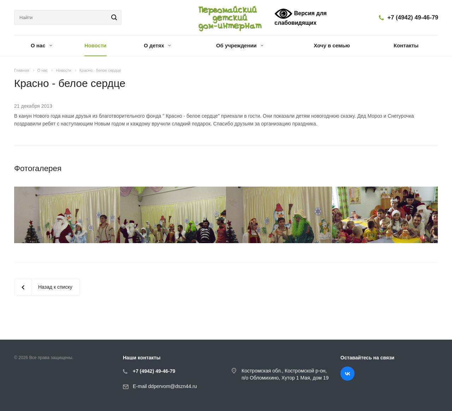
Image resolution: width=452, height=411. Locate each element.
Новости (95, 45)
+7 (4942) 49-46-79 (412, 17)
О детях (157, 45)
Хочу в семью (332, 45)
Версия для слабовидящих (300, 17)
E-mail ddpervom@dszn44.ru (165, 386)
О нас (41, 45)
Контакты (406, 45)
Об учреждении (239, 45)
